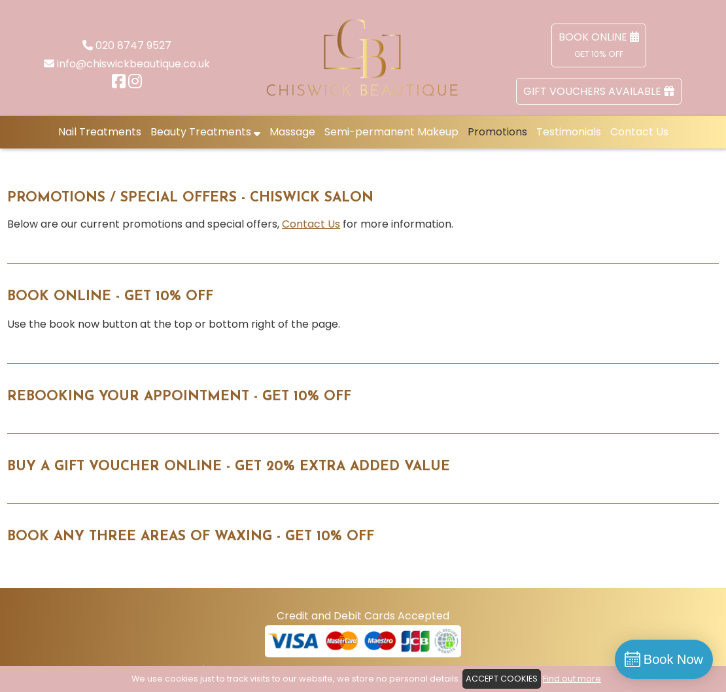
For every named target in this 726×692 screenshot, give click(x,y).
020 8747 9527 (133, 45)
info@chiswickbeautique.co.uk (133, 63)
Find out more (572, 678)
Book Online (599, 44)
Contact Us (639, 131)
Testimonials (568, 131)
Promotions (497, 131)
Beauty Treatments (205, 131)
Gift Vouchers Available (598, 91)
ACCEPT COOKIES (502, 678)
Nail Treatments (99, 131)
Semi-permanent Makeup (391, 131)
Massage (292, 131)
